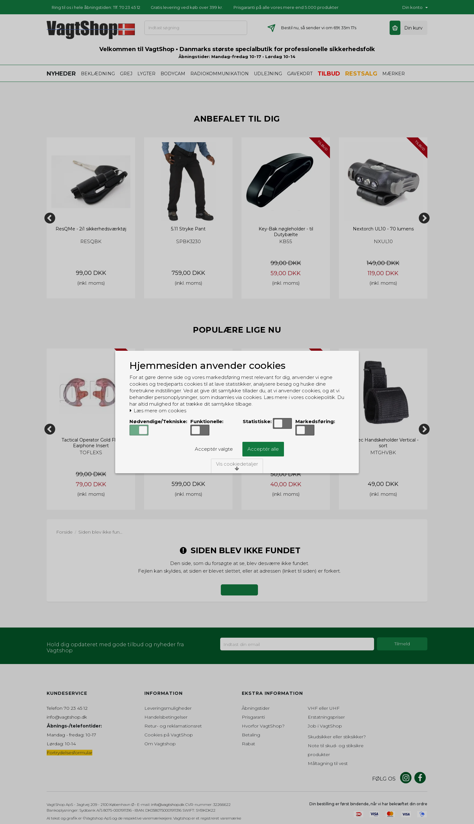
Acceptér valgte (214, 449)
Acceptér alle (263, 449)
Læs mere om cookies (157, 410)
